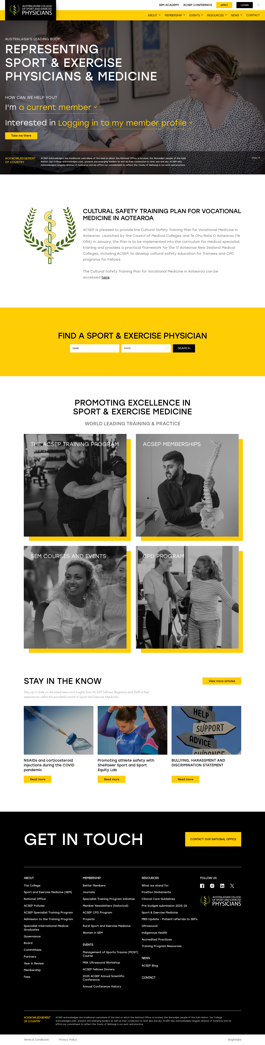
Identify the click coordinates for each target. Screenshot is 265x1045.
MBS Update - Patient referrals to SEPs (169, 919)
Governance (32, 936)
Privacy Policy (68, 1039)
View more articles (222, 681)
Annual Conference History (102, 986)
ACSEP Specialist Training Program (48, 912)
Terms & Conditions (36, 1039)
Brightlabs (234, 1039)
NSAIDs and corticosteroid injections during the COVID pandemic (49, 765)
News (146, 958)
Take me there (21, 135)
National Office (35, 899)
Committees (32, 949)
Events (88, 945)
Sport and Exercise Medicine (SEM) (48, 892)
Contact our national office (213, 839)
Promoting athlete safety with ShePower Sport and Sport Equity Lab (126, 765)
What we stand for (155, 885)
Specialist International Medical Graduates (46, 927)
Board (28, 943)
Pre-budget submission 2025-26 (164, 905)
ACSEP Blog (150, 965)
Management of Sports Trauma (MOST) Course (110, 954)
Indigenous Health (154, 932)
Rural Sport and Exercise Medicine (106, 926)
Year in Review (34, 963)
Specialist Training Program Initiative (109, 899)
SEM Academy (169, 5)
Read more (37, 779)
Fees (27, 976)
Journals (89, 892)
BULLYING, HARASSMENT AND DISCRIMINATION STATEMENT (198, 762)
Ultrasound (149, 926)
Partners (30, 956)
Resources (150, 878)
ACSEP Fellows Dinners (98, 969)
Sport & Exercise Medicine (160, 912)
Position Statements (156, 892)
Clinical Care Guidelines (158, 899)
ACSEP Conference (197, 5)
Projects (89, 919)
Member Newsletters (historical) (105, 905)
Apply (224, 5)
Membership (32, 970)
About (29, 878)
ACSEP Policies (34, 905)
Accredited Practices (157, 939)
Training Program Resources (162, 946)
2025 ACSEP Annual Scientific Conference (103, 978)
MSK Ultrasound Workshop (101, 962)
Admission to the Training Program (48, 919)
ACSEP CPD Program (97, 912)
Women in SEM (93, 932)
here (106, 277)
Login (245, 5)
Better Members (94, 885)
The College (32, 885)
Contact (148, 977)
